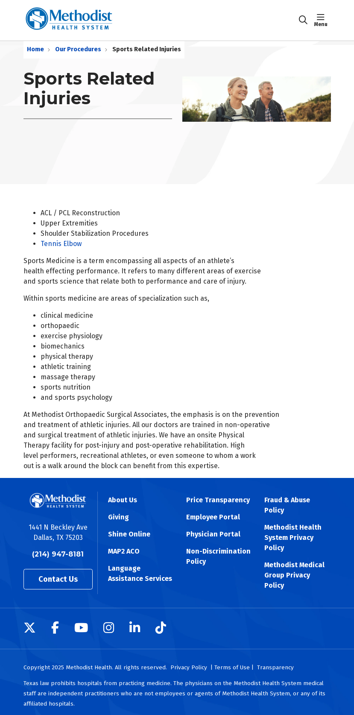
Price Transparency (218, 500)
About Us (122, 500)
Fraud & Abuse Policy (287, 505)
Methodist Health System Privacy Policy (293, 537)
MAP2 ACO (124, 551)
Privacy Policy (188, 667)
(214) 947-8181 (58, 554)
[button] (322, 20)
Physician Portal (213, 534)
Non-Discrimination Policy (218, 556)
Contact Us (58, 579)
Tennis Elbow (61, 244)
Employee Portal (213, 517)
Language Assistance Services (140, 573)
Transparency (275, 667)
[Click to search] (303, 20)
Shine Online (129, 534)
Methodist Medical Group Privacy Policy (294, 575)
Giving (118, 517)
